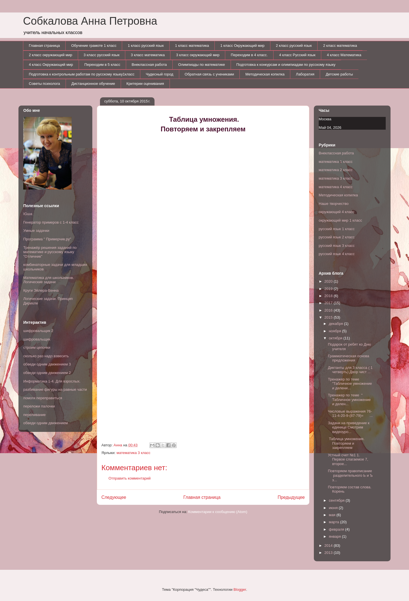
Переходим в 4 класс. (249, 55)
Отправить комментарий (129, 478)
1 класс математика (192, 45)
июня (334, 508)
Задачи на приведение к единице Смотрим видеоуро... (348, 427)
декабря (336, 323)
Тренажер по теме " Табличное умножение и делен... (349, 399)
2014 (329, 545)
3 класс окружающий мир (198, 55)
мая (333, 515)
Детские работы (339, 74)
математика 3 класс (133, 453)
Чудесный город (159, 74)
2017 (329, 303)
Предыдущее (291, 497)
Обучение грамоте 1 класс (93, 45)
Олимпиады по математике (201, 64)
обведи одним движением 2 (47, 373)
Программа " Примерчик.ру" (47, 239)
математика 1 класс (335, 161)
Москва (325, 119)
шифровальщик (36, 339)
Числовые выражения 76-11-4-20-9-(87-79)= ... (350, 413)
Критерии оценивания (145, 83)
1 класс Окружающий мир (242, 45)
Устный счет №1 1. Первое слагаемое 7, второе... (348, 459)
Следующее (113, 497)
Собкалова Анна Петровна (90, 21)
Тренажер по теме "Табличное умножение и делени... (350, 383)
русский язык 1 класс (336, 229)
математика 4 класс (335, 187)
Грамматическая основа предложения (348, 358)
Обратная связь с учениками (209, 74)
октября (336, 338)
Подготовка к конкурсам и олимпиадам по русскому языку (285, 64)
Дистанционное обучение (93, 83)
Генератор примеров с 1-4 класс (51, 222)
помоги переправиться (42, 398)
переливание (34, 415)
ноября (335, 331)
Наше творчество (334, 203)
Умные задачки (36, 230)
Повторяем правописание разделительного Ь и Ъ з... (350, 475)
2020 (329, 281)
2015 (329, 317)
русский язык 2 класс (336, 237)
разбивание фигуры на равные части (55, 389)
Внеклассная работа (149, 64)
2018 (329, 296)
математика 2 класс (335, 170)
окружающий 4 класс (336, 212)
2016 (329, 310)
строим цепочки (36, 347)
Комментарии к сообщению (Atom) (217, 512)
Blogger (239, 589)
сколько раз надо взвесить (46, 356)
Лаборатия (305, 74)
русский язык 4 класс (336, 254)
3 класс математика (148, 55)
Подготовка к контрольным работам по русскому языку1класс (82, 74)
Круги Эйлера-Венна (41, 290)
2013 (329, 552)
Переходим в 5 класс (102, 64)
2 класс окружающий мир (50, 55)
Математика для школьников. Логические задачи (48, 280)
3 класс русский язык (101, 55)
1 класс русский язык (146, 45)
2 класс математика (340, 45)
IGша (27, 214)
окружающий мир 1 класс (340, 220)
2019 (329, 289)
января (335, 536)
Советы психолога (44, 83)
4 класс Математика (344, 55)
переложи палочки (39, 406)
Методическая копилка (265, 74)
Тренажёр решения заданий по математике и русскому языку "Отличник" (50, 252)
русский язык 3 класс (336, 245)
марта (334, 522)
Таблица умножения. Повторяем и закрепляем (346, 443)
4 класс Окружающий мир (51, 64)
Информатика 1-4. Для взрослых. (51, 381)
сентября (337, 500)
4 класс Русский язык (297, 55)
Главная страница (44, 45)
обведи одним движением (45, 423)
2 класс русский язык (294, 45)
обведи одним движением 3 (47, 364)
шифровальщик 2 (38, 331)
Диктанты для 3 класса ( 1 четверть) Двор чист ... (350, 369)
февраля (337, 529)
